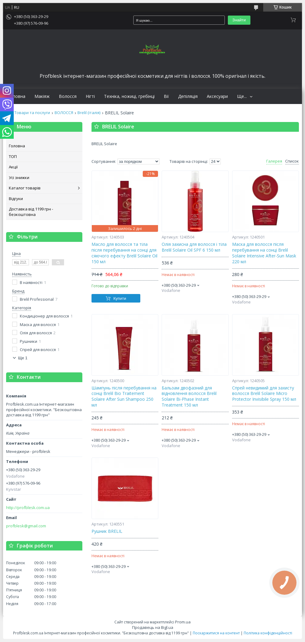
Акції (13, 167)
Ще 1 (22, 358)
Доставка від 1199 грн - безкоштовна (31, 211)
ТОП (13, 156)
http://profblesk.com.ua (28, 507)
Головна (16, 96)
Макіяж (42, 96)
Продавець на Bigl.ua (152, 627)
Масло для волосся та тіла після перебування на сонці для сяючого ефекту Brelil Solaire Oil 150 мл (124, 253)
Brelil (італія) (88, 112)
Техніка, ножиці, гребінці (129, 96)
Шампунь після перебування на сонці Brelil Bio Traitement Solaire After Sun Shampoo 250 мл (124, 396)
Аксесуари (217, 96)
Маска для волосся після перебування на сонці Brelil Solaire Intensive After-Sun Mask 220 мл (264, 253)
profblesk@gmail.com (26, 526)
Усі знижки (19, 177)
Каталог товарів (25, 188)
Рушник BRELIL (107, 531)
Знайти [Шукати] (239, 20)
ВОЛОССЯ (64, 112)
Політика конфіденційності (268, 633)
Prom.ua (183, 622)
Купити (119, 298)
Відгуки (16, 198)
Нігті (90, 96)
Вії (166, 96)
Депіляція (188, 96)
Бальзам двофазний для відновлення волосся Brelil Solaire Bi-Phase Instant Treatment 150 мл (189, 396)
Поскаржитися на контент (216, 633)
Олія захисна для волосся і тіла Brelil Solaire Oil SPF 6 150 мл (194, 247)
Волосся (68, 96)
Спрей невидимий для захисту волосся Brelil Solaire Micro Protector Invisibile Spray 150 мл (264, 393)
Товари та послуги (32, 112)
